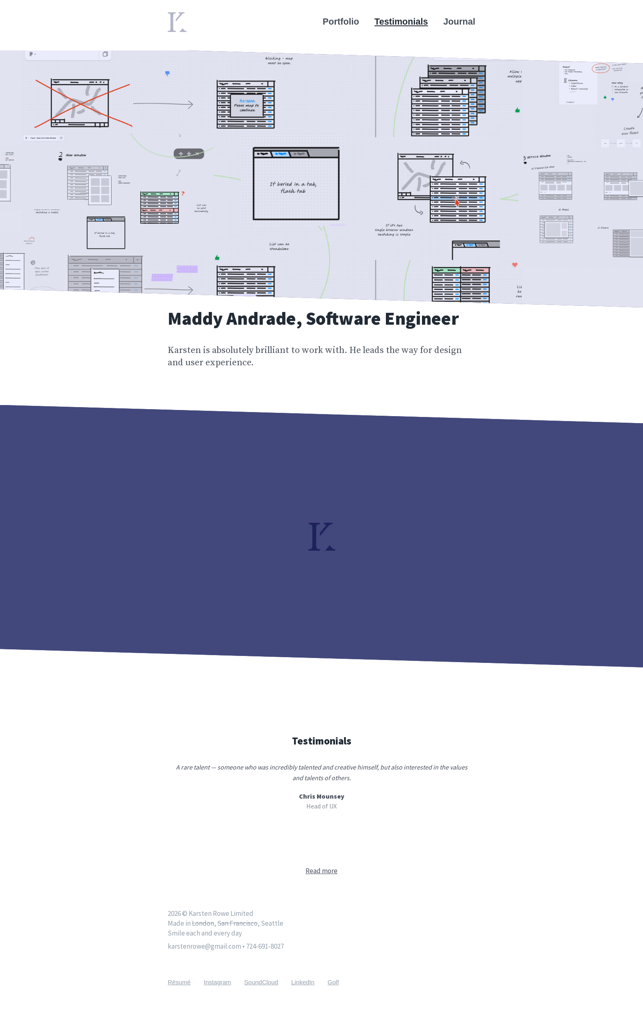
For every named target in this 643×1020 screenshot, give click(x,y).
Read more (321, 870)
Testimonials (401, 21)
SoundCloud (261, 982)
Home (180, 17)
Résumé (179, 982)
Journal (459, 21)
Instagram (217, 982)
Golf (333, 982)
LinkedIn (303, 982)
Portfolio (341, 21)
